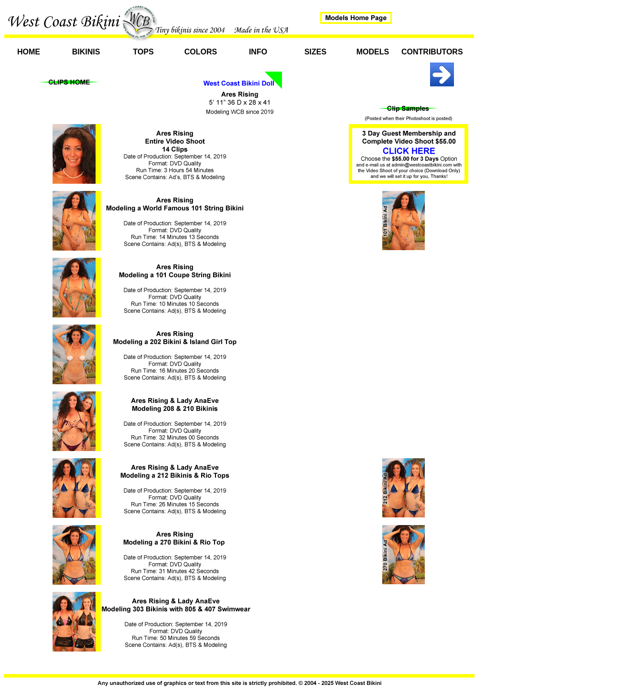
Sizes (315, 52)
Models (372, 52)
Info (258, 52)
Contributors (430, 52)
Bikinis (86, 52)
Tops (143, 52)
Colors (200, 52)
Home (28, 52)
